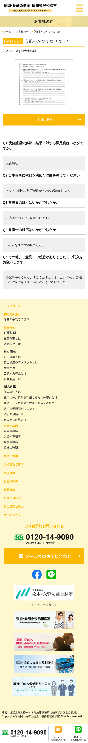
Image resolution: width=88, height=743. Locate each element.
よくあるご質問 (14, 464)
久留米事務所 (12, 436)
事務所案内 (11, 426)
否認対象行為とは (15, 373)
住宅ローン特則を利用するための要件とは (30, 397)
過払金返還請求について (19, 409)
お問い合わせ (12, 498)
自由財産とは (12, 379)
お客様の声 (22, 31)
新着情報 (9, 490)
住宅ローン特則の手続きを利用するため (29, 403)
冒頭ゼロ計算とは (15, 420)
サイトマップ (12, 515)
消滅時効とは (12, 344)
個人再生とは (12, 392)
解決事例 (9, 473)
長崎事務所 (11, 447)
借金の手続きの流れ (16, 319)
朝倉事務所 (11, 442)
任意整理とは (12, 338)
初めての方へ (12, 314)
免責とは (9, 368)
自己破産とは (12, 357)
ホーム (7, 31)
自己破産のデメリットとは (21, 362)
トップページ (12, 306)
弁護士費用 (11, 456)
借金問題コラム (14, 506)
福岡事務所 (11, 431)
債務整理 (9, 328)
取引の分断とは (14, 414)
